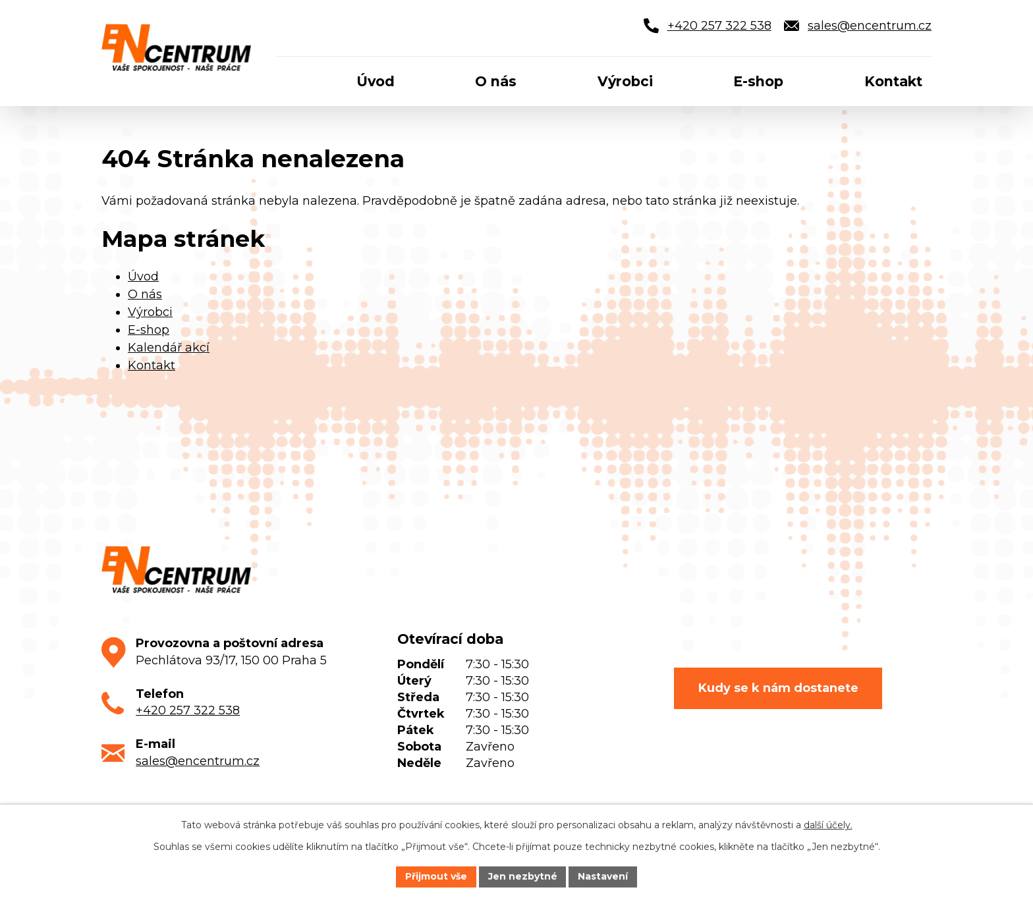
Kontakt (151, 365)
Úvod (143, 276)
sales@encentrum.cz (198, 761)
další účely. (828, 825)
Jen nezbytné (522, 876)
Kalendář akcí (168, 347)
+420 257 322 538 (188, 710)
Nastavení (603, 876)
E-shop (148, 330)
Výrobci (150, 312)
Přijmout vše (436, 876)
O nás (145, 294)
